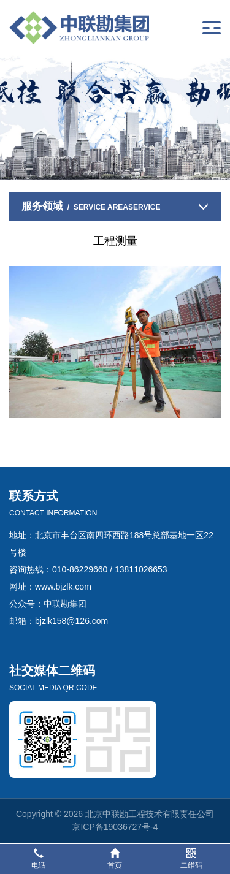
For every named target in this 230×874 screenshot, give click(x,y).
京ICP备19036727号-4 (115, 827)
